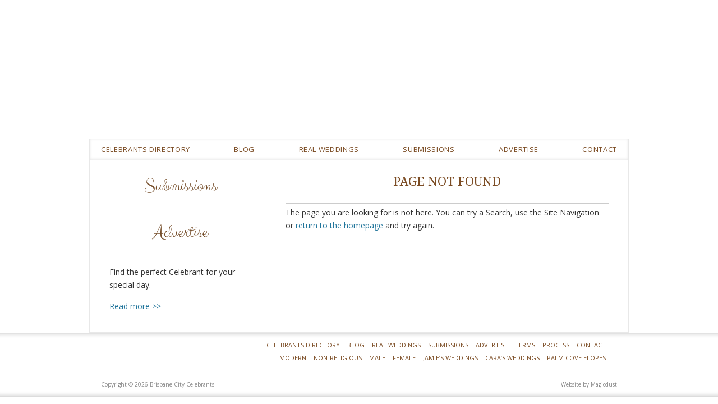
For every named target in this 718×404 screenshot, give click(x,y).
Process (555, 345)
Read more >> (135, 306)
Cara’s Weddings (512, 358)
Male (377, 358)
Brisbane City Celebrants (440, 78)
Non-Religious (338, 358)
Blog (244, 149)
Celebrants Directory (145, 149)
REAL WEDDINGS (329, 149)
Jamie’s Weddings (450, 358)
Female (404, 358)
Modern (292, 358)
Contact (599, 149)
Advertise (518, 149)
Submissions (428, 149)
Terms (525, 345)
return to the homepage (339, 225)
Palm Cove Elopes (576, 358)
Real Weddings (396, 345)
